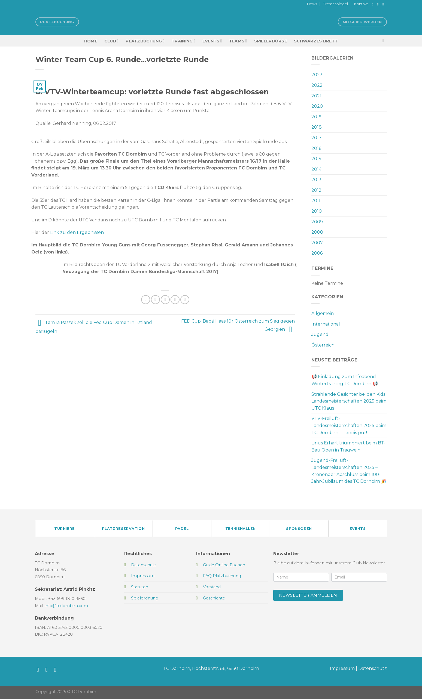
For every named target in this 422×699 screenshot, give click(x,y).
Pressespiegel (335, 4)
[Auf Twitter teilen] (155, 299)
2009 (317, 221)
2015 (316, 158)
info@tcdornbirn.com (66, 605)
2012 (316, 190)
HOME (90, 41)
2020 (317, 106)
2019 (316, 116)
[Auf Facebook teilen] (145, 299)
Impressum (342, 668)
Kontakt (361, 4)
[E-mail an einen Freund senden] (165, 299)
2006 (317, 253)
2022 (317, 85)
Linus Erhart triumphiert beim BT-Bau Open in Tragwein (348, 446)
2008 (317, 232)
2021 (316, 95)
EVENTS (212, 41)
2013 (316, 179)
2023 (317, 74)
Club (111, 41)
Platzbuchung (145, 41)
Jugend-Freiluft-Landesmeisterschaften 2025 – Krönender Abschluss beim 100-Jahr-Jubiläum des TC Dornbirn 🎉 (349, 471)
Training (183, 41)
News (312, 4)
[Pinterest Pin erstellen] (175, 299)
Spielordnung (144, 598)
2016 (316, 148)
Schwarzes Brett (316, 41)
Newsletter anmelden (308, 595)
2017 (316, 137)
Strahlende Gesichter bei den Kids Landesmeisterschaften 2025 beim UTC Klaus (348, 401)
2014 (316, 169)
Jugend (320, 334)
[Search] (384, 41)
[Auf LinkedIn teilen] (184, 299)
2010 (316, 211)
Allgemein (322, 313)
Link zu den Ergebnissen (77, 232)
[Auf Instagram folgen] (379, 4)
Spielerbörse (270, 41)
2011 (315, 200)
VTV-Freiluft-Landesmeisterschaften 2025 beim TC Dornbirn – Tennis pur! (348, 425)
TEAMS (238, 41)
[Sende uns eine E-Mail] (384, 4)
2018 (316, 127)
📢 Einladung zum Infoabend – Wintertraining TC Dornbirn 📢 (345, 380)
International (325, 324)
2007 (317, 242)
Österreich (323, 345)
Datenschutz (372, 668)
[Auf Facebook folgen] (373, 4)
